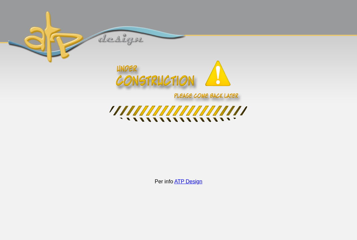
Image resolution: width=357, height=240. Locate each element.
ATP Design (188, 181)
